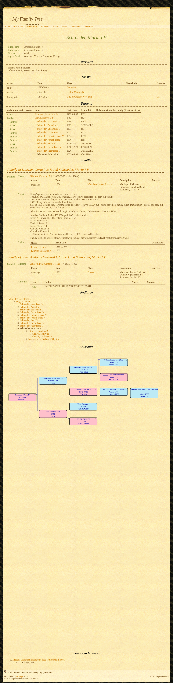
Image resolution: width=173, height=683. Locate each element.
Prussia (91, 272)
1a (158, 96)
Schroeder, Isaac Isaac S (46, 114)
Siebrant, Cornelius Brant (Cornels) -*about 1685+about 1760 (144, 393)
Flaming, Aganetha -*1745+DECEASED (83, 421)
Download (88, 26)
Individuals (32, 26)
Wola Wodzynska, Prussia (100, 184)
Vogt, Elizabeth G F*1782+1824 (53, 414)
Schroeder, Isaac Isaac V (48, 121)
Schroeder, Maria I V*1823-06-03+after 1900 (22, 397)
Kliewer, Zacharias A (41, 251)
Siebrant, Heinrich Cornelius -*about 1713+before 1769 (114, 391)
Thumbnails (75, 26)
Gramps (20, 676)
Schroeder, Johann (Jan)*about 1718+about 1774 (113, 362)
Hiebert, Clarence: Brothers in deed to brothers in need (38, 659)
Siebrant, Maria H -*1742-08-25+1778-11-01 (83, 391)
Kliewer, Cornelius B (40, 176)
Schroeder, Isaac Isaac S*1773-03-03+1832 (53, 380)
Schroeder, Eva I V (46, 143)
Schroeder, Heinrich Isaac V (50, 136)
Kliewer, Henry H (39, 247)
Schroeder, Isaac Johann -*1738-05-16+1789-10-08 (83, 369)
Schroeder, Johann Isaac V (49, 139)
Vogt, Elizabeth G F (44, 117)
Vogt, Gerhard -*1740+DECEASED (83, 406)
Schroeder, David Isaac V (49, 132)
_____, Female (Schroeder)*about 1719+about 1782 (113, 377)
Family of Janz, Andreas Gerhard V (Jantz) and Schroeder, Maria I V (56, 257)
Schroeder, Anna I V (46, 125)
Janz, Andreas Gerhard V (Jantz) (45, 264)
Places (56, 26)
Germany (71, 87)
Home (7, 26)
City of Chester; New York (79, 96)
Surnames (45, 26)
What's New (18, 26)
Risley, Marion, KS (76, 92)
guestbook (48, 672)
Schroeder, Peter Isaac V (48, 150)
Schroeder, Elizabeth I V (48, 128)
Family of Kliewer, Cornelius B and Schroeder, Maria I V (48, 170)
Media (64, 26)
